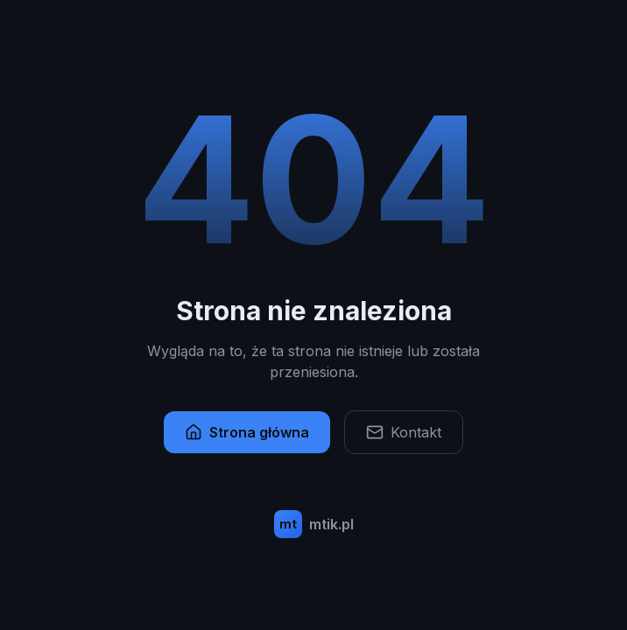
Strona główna (247, 432)
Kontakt (403, 432)
